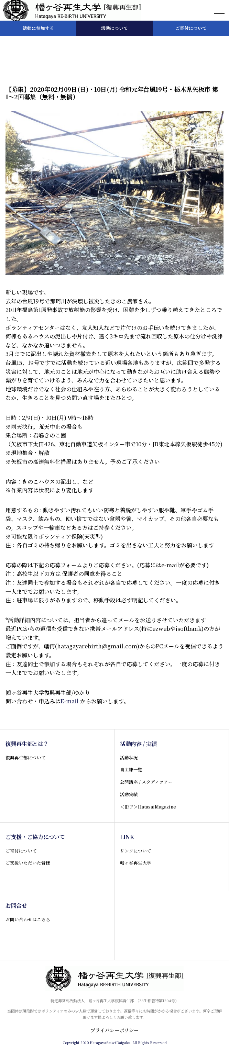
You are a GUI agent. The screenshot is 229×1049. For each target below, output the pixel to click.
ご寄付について (21, 850)
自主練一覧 (131, 769)
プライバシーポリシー (114, 1030)
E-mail (70, 701)
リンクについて (135, 850)
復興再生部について (26, 757)
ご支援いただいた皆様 (28, 862)
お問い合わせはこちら (28, 919)
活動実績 (129, 794)
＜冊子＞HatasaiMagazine (148, 806)
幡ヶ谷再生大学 (135, 862)
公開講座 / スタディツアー (146, 782)
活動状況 (129, 757)
